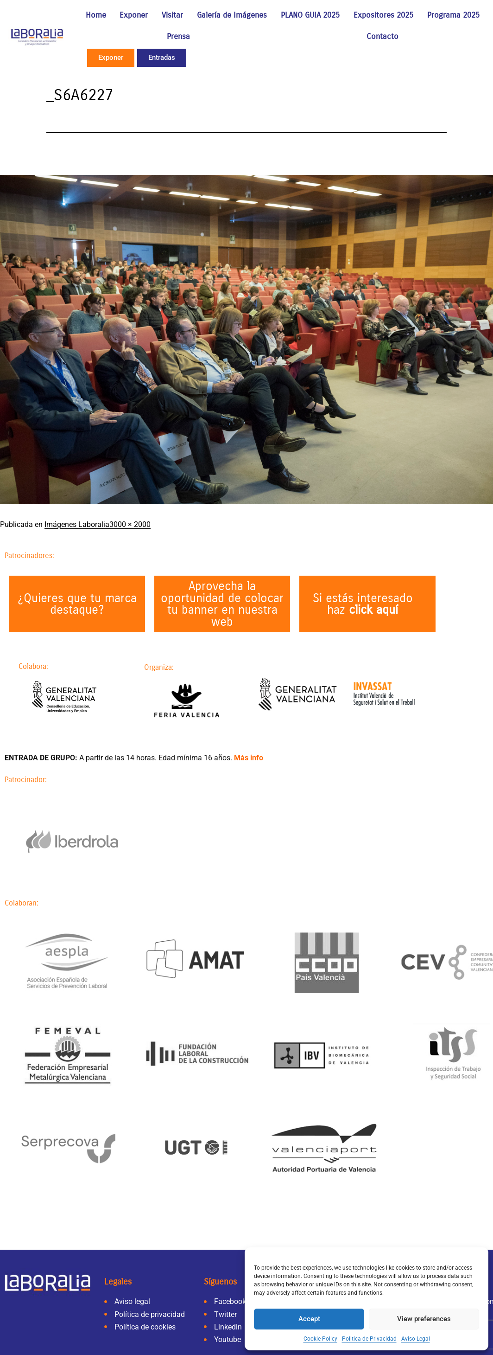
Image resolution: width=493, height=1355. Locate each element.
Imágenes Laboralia (76, 524)
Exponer (134, 15)
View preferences (424, 1319)
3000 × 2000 (130, 524)
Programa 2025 (453, 15)
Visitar (172, 15)
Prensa (178, 36)
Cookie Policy (320, 1339)
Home (96, 15)
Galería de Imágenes (232, 15)
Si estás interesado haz (363, 604)
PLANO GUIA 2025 (310, 15)
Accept (309, 1319)
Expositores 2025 (383, 15)
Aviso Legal (415, 1339)
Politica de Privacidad (369, 1339)
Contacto (382, 36)
